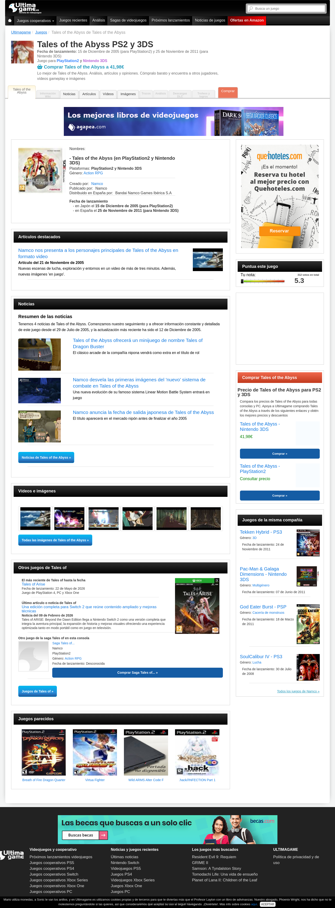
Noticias (69, 94)
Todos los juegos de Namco (297, 691)
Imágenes (128, 94)
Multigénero (260, 585)
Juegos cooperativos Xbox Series (59, 880)
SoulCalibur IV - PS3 (261, 656)
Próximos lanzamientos (171, 20)
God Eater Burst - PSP (263, 606)
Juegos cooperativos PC (51, 891)
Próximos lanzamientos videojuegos (61, 857)
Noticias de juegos (210, 20)
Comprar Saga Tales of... (136, 672)
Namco (97, 184)
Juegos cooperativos (35, 21)
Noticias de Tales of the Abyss (45, 457)
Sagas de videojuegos (128, 20)
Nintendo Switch (125, 863)
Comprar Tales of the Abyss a (80, 66)
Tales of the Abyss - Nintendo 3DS (260, 426)
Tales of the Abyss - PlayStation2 (260, 468)
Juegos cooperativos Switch (54, 874)
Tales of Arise (33, 584)
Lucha (256, 662)
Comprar (228, 91)
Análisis (98, 20)
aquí (254, 904)
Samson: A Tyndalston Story (216, 868)
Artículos (89, 94)
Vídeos (108, 94)
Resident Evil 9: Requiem (214, 857)
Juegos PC (120, 891)
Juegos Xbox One (126, 886)
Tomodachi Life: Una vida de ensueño (225, 874)
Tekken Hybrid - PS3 (261, 532)
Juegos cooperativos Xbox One (57, 886)
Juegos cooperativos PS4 (52, 868)
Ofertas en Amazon (247, 20)
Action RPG (93, 173)
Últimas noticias (124, 857)
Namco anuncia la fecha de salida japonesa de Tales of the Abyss (143, 412)
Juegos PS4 (121, 874)
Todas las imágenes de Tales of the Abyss (54, 540)
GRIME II (200, 863)
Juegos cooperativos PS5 (52, 863)
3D (254, 538)
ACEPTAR (267, 904)
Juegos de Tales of (36, 691)
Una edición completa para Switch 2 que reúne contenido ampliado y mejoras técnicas (89, 609)
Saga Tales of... (63, 643)
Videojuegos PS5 (126, 868)
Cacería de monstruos (268, 612)
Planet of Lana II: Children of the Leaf (224, 880)
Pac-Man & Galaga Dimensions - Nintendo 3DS (263, 574)
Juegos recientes (73, 20)
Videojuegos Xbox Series (133, 880)
